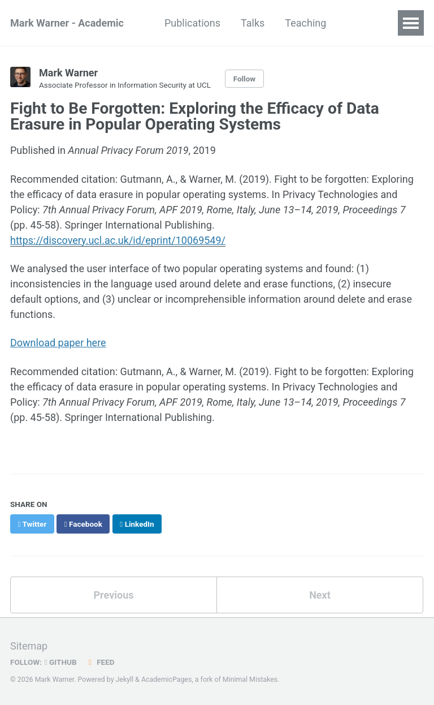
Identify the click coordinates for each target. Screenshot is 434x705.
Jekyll (125, 679)
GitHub (61, 662)
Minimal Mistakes (250, 679)
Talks (252, 23)
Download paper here (58, 343)
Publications (192, 23)
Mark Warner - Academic (67, 23)
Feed (100, 662)
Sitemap (28, 646)
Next (320, 595)
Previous (114, 595)
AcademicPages (166, 679)
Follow (244, 78)
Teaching (305, 23)
